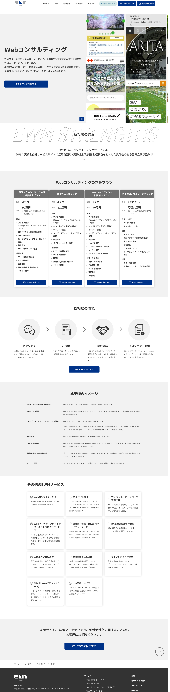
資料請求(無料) (146, 7)
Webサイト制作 (92, 683)
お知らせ (91, 7)
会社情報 (79, 7)
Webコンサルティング (95, 680)
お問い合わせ (127, 7)
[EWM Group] (20, 7)
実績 (56, 7)
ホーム (16, 664)
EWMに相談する (26, 84)
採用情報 (66, 7)
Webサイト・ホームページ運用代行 (100, 687)
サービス (45, 7)
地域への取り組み (108, 7)
